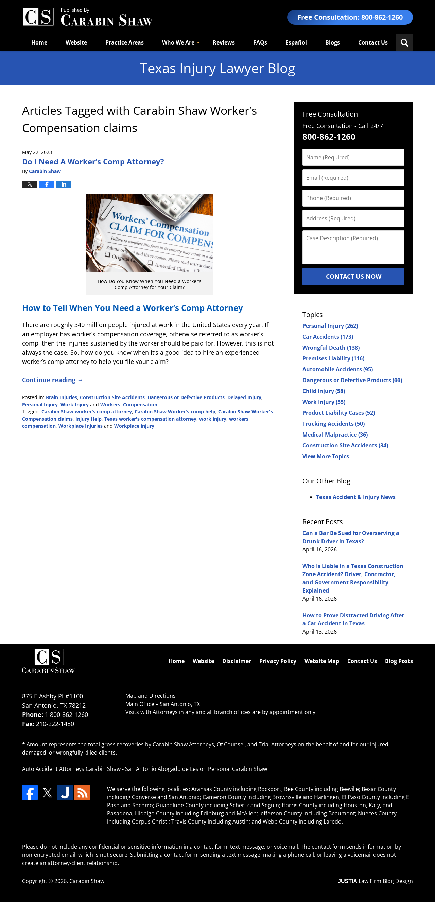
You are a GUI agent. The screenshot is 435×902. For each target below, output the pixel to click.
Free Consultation (330, 114)
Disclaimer (236, 661)
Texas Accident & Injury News (356, 497)
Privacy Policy (277, 661)
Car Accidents (327, 336)
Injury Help (88, 418)
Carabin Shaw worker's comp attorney (86, 411)
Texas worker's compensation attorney (150, 418)
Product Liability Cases (338, 413)
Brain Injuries (61, 397)
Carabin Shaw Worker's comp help (175, 411)
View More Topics (325, 456)
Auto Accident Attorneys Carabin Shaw (71, 769)
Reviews (224, 42)
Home (39, 42)
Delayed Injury (244, 397)
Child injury (323, 391)
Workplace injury (134, 426)
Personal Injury (40, 404)
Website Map (321, 661)
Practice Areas (124, 42)
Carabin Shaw (86, 881)
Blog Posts (399, 661)
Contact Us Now (353, 276)
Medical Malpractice (335, 434)
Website (76, 42)
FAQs (260, 42)
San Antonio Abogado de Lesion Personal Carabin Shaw (196, 769)
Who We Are (178, 42)
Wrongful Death (331, 347)
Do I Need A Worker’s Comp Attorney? (93, 161)
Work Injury (74, 404)
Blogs (332, 42)
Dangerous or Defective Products (186, 397)
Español (296, 42)
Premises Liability (333, 358)
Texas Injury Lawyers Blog (87, 17)
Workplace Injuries (80, 426)
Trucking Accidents (333, 423)
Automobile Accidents (337, 369)
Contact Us (373, 42)
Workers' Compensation (128, 404)
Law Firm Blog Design (375, 881)
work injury (212, 418)
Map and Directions (150, 696)
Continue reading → (52, 380)
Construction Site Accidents (112, 397)
